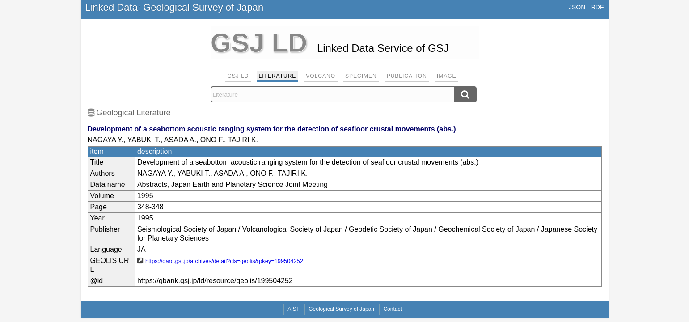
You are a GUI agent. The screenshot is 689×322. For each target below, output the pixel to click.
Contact (392, 309)
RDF (597, 7)
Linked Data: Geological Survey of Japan (174, 7)
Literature (277, 76)
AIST (293, 309)
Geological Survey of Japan (341, 309)
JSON (577, 7)
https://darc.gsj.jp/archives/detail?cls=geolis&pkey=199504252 (224, 261)
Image (447, 76)
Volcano (320, 76)
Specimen (361, 76)
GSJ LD (238, 76)
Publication (407, 76)
